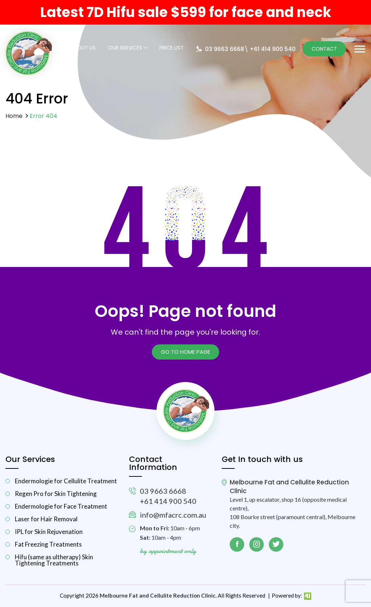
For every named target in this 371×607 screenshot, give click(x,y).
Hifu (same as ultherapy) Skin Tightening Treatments (54, 560)
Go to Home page (185, 352)
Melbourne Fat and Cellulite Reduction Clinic (158, 595)
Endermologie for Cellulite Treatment (66, 481)
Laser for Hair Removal (46, 519)
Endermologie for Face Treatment (61, 506)
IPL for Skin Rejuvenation (49, 532)
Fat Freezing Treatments (48, 544)
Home (13, 116)
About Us (83, 48)
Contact (324, 48)
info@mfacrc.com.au (173, 514)
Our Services (125, 48)
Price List (171, 48)
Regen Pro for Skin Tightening (56, 494)
